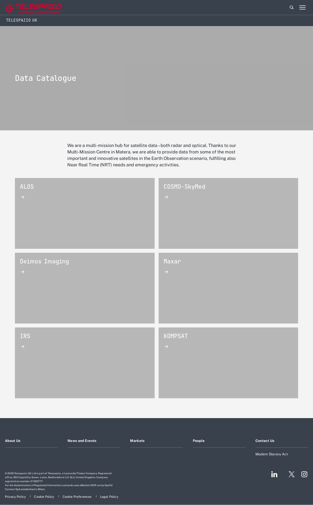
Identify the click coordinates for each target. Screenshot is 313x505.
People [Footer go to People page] (199, 441)
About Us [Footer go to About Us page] (12, 441)
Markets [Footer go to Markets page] (137, 441)
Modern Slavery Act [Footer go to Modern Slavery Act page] (271, 454)
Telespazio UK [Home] (21, 20)
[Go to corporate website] (24, 7)
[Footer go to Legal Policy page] (109, 497)
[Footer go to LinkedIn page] (274, 474)
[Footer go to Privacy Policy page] (16, 497)
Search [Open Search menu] (292, 7)
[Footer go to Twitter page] (290, 474)
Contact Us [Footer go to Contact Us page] (265, 441)
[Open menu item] (302, 7)
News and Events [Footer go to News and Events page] (82, 441)
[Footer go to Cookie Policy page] (44, 497)
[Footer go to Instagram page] (304, 474)
